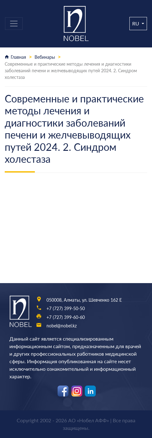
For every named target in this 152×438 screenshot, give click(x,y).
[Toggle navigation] (14, 23)
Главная (18, 57)
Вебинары (45, 57)
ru (136, 23)
